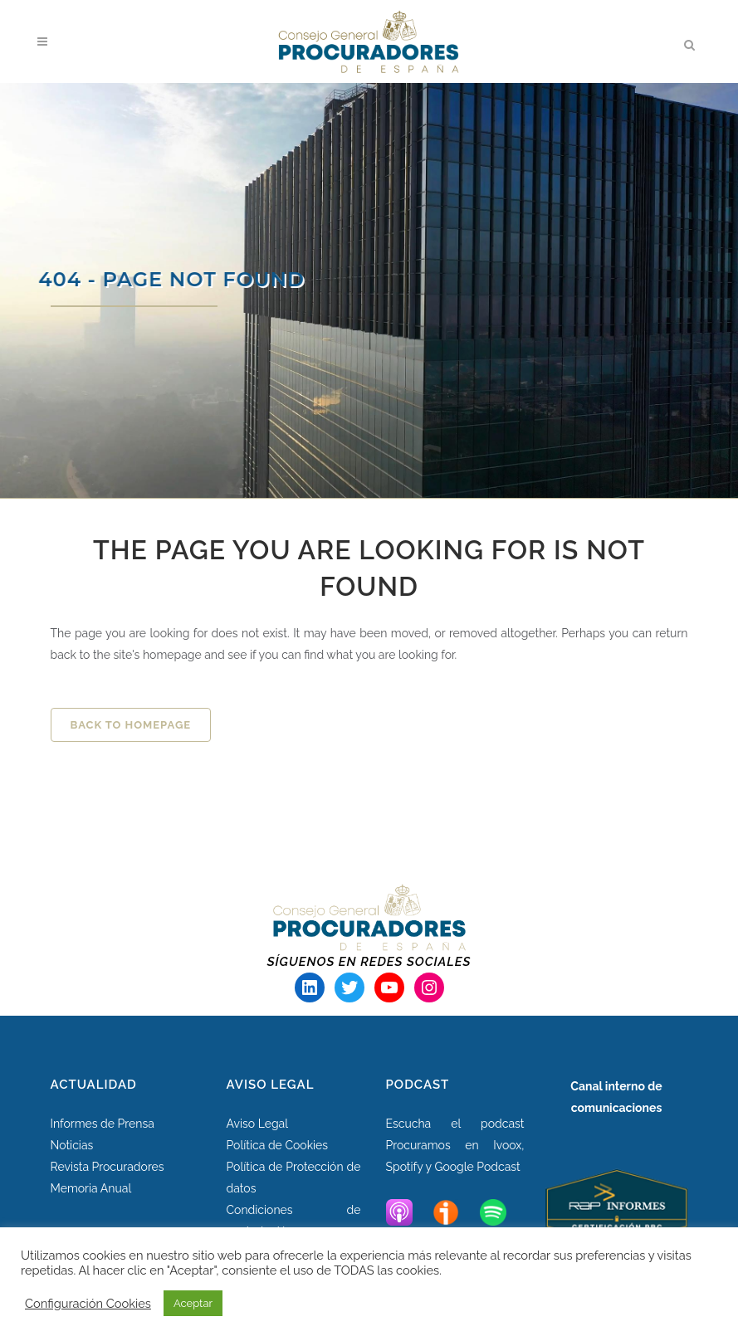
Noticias (72, 1145)
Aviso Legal (258, 1123)
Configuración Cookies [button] (88, 1303)
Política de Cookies (278, 1145)
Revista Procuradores (107, 1166)
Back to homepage (131, 725)
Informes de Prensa (102, 1123)
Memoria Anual (91, 1188)
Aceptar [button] (193, 1303)
